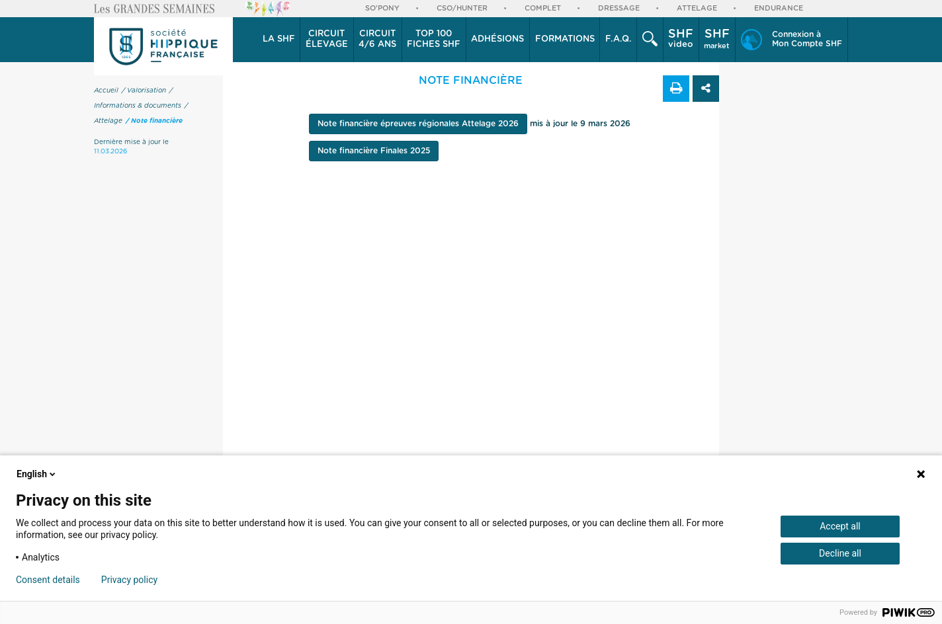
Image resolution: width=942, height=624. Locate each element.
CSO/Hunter (462, 8)
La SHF (279, 39)
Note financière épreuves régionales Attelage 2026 (418, 124)
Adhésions (497, 39)
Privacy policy (129, 579)
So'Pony (382, 8)
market (717, 39)
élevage (327, 39)
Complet (543, 8)
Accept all (840, 526)
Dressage (619, 8)
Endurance (778, 8)
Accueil (106, 90)
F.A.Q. (618, 39)
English (37, 474)
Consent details (48, 579)
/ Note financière (154, 121)
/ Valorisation (144, 90)
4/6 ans (377, 39)
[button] (278, 39)
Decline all (840, 553)
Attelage (697, 8)
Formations (565, 39)
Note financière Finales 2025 (374, 151)
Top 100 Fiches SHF (433, 39)
